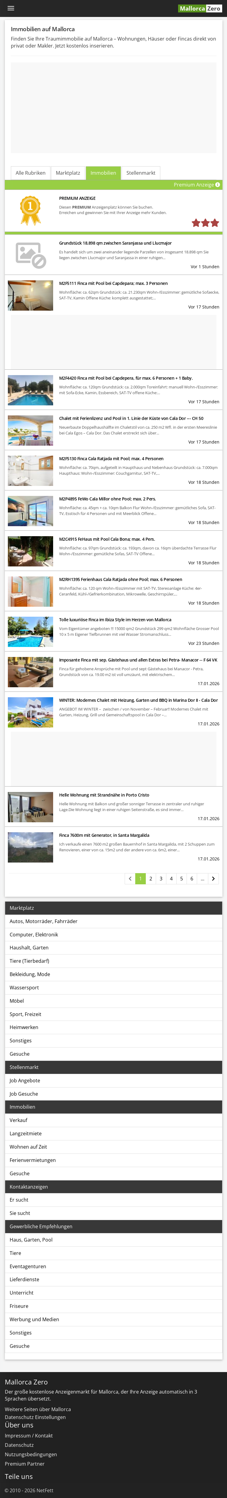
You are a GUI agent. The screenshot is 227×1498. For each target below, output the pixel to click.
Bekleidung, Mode (30, 974)
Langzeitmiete (26, 1133)
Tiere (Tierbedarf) (29, 961)
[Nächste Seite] (213, 878)
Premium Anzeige (198, 184)
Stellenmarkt (140, 173)
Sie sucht (20, 1213)
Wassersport (24, 987)
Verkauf (18, 1120)
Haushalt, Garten (29, 947)
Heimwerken (24, 1027)
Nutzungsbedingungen (31, 1454)
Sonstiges (21, 1040)
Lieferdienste (24, 1279)
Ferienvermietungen (33, 1160)
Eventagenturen (28, 1266)
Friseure (19, 1306)
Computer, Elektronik (34, 934)
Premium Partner (25, 1463)
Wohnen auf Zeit (28, 1146)
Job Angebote (25, 1080)
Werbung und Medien (34, 1319)
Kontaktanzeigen (29, 1186)
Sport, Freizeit (25, 1014)
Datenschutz (19, 1445)
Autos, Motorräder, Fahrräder (44, 921)
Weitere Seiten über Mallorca (38, 1409)
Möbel (17, 1001)
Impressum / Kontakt (29, 1435)
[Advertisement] (114, 107)
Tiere (15, 1253)
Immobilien (103, 173)
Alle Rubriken (31, 173)
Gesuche (20, 1054)
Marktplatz (68, 173)
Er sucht (19, 1199)
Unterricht (22, 1292)
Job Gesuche (24, 1094)
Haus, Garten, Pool (31, 1239)
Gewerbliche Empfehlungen (41, 1226)
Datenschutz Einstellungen (35, 1417)
